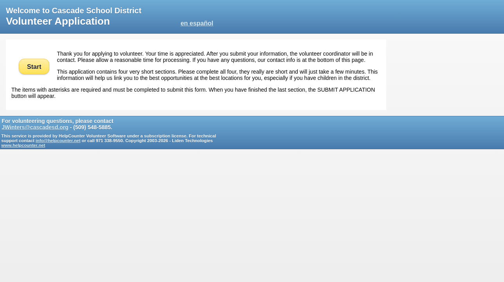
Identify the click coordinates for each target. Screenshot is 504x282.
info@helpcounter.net (58, 140)
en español (196, 23)
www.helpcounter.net (23, 145)
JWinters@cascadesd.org (35, 127)
